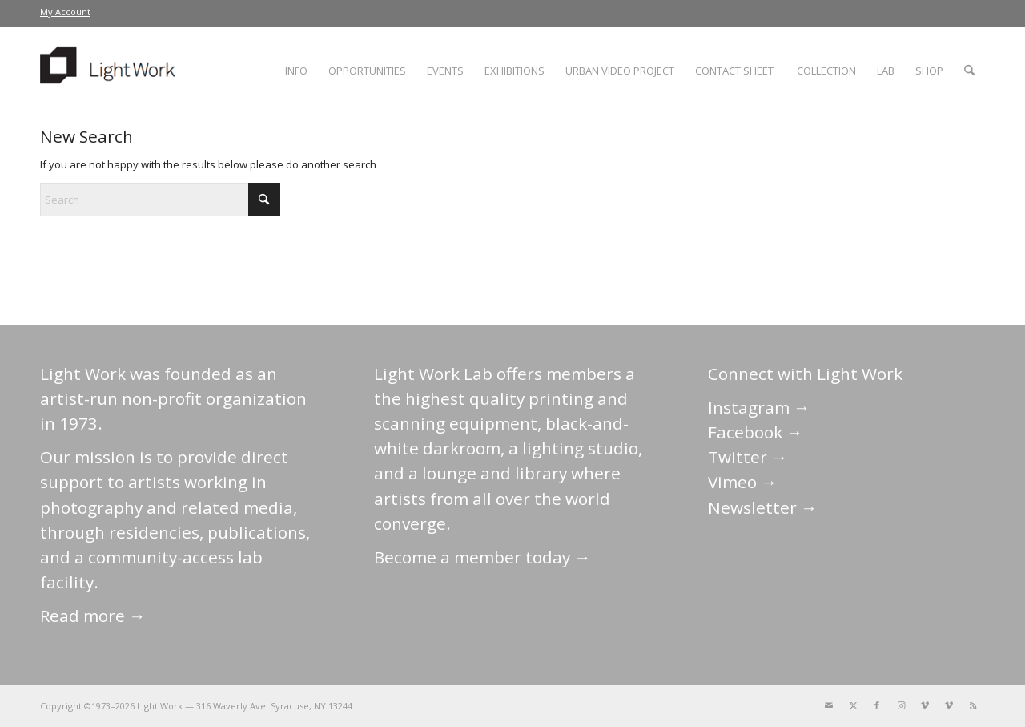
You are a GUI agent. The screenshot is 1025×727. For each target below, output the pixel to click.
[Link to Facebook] (877, 705)
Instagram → (759, 407)
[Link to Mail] (829, 705)
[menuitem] (65, 12)
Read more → (93, 615)
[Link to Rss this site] (973, 705)
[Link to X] (853, 705)
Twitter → (748, 457)
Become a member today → (482, 557)
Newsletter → (763, 507)
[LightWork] (110, 70)
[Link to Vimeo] (925, 705)
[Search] (969, 70)
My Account (65, 12)
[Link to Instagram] (901, 705)
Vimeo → (743, 482)
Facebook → (755, 432)
